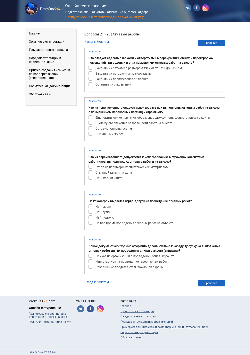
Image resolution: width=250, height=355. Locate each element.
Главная (34, 33)
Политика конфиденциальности (50, 321)
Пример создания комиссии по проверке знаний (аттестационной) (49, 74)
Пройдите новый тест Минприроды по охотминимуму (104, 17)
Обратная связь (40, 94)
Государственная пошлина (48, 50)
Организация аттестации (46, 41)
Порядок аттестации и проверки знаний (45, 60)
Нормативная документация (49, 86)
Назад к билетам (96, 42)
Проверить (211, 42)
